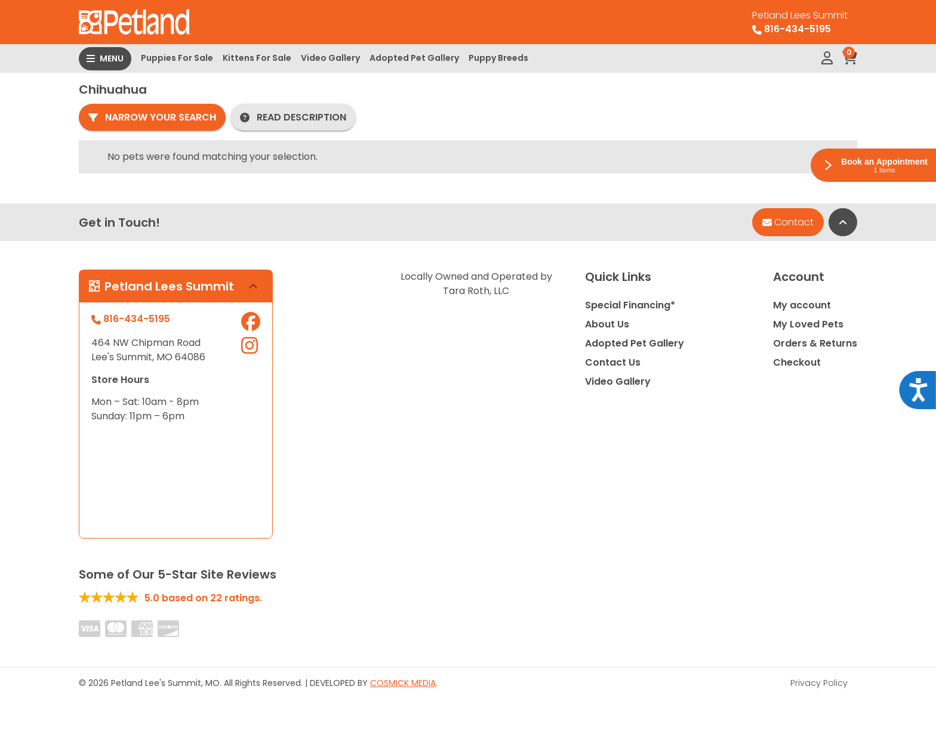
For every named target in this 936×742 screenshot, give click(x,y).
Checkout (797, 362)
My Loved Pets (808, 324)
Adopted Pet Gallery (414, 58)
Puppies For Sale (177, 58)
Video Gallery (330, 58)
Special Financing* (630, 305)
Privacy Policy (819, 683)
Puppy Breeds (498, 58)
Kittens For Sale (257, 58)
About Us (607, 324)
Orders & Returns (815, 343)
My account (802, 305)
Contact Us (613, 362)
